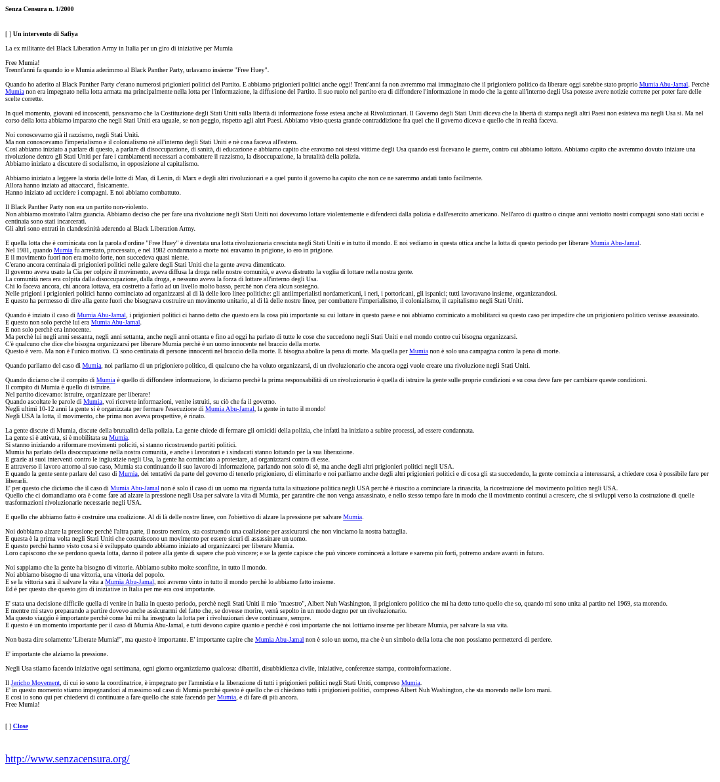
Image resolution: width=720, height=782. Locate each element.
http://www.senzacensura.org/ (67, 758)
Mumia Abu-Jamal (664, 84)
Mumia (14, 91)
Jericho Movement (35, 682)
